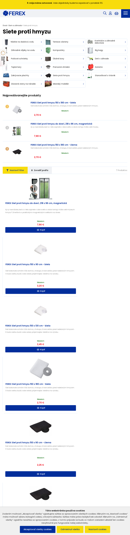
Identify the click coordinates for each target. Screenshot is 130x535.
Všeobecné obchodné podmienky (19, 454)
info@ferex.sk (77, 499)
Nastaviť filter (16, 155)
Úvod (5, 26)
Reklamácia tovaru (12, 468)
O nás (70, 458)
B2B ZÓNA (72, 454)
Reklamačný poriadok (14, 458)
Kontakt (71, 461)
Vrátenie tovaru (11, 465)
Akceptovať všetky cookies (37, 529)
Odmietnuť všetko (70, 529)
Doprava (72, 465)
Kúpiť (34, 214)
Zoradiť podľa (42, 155)
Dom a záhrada (15, 26)
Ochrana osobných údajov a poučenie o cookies (26, 461)
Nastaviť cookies (98, 529)
